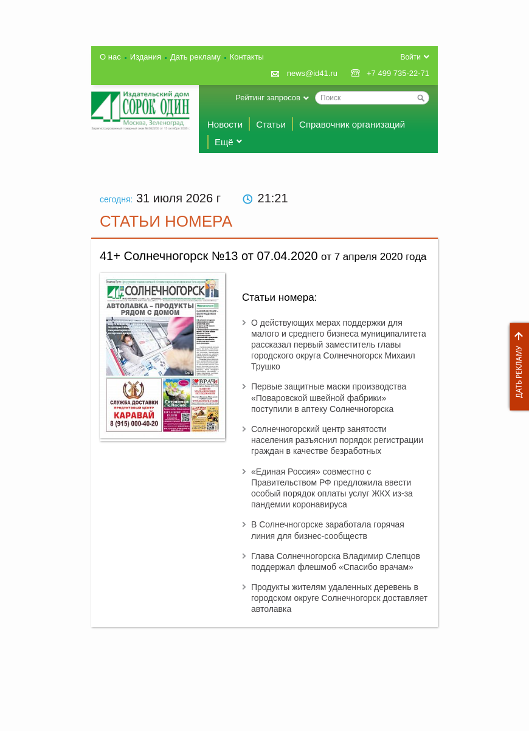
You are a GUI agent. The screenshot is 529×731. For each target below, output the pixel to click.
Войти (410, 57)
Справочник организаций (352, 124)
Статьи (271, 124)
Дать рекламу (516, 366)
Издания (145, 56)
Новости (225, 124)
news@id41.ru (312, 73)
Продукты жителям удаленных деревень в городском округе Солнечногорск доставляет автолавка (339, 598)
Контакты (247, 56)
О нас (110, 56)
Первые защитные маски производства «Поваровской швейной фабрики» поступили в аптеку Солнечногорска (328, 397)
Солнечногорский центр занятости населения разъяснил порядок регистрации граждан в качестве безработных (337, 440)
